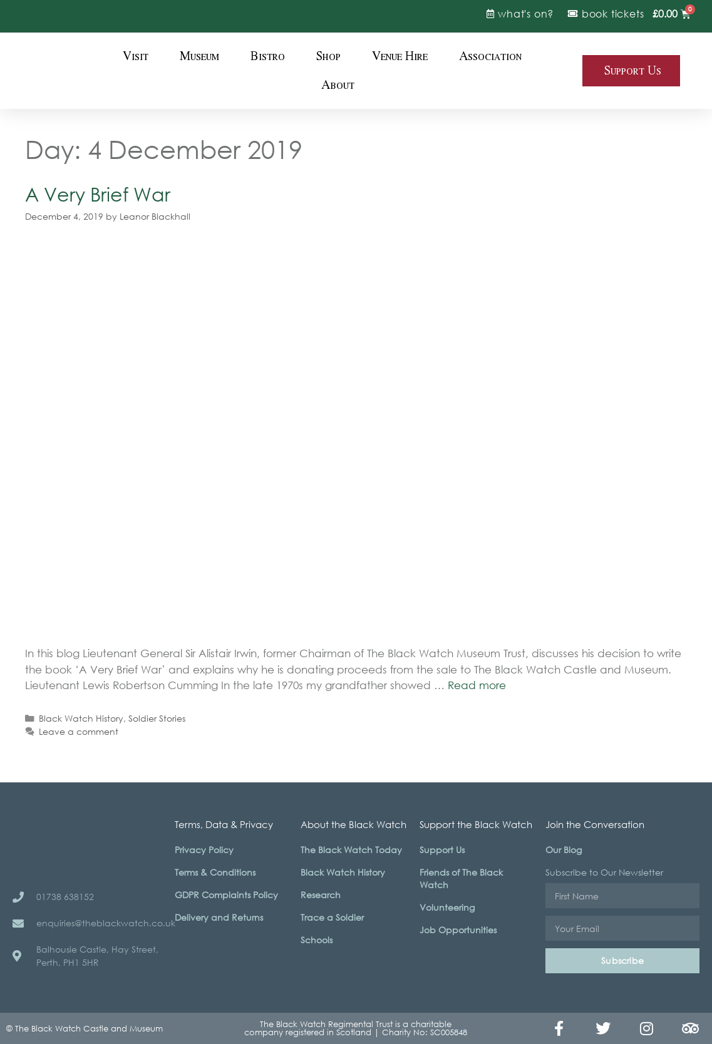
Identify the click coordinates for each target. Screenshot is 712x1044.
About (337, 85)
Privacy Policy (204, 850)
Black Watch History (81, 718)
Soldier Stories (156, 718)
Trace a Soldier (332, 917)
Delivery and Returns (219, 917)
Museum (199, 56)
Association (490, 56)
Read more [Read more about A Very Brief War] (477, 685)
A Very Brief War (97, 193)
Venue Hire (400, 56)
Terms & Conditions (215, 872)
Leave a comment (78, 731)
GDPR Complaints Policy (226, 895)
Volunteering (447, 907)
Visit (135, 56)
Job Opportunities (458, 930)
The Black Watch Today (351, 850)
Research (321, 895)
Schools (317, 940)
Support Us (442, 850)
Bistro (267, 56)
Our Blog (563, 850)
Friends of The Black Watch (461, 878)
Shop (328, 56)
